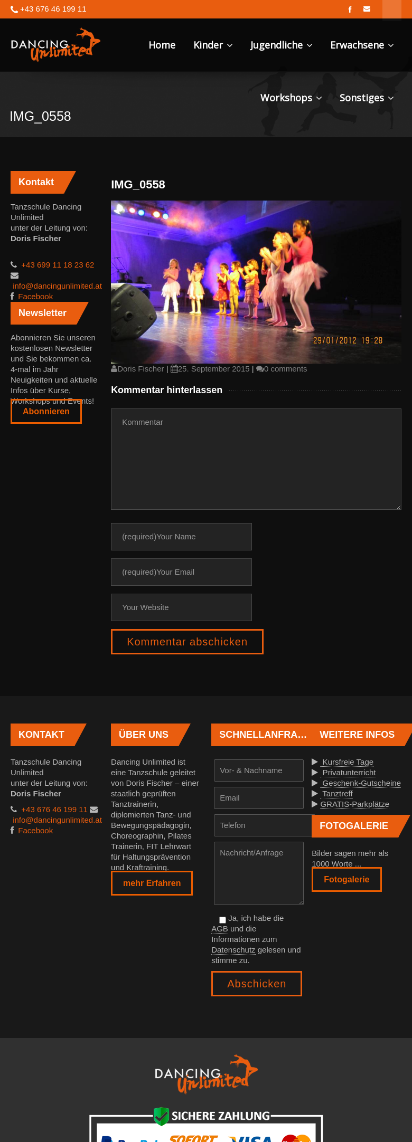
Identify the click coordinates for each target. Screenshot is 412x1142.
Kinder (213, 45)
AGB (219, 928)
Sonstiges (367, 97)
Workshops (291, 97)
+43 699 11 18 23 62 (56, 264)
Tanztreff (336, 793)
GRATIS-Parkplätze (354, 804)
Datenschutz (233, 949)
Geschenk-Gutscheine (360, 782)
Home (161, 45)
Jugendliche (281, 45)
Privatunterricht (348, 772)
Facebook (34, 296)
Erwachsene (362, 45)
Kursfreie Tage (346, 761)
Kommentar (256, 459)
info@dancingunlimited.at (56, 285)
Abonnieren (46, 411)
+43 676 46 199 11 (53, 809)
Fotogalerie (346, 879)
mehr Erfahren (152, 883)
